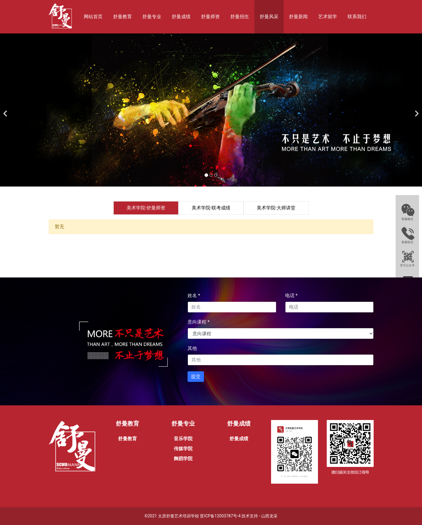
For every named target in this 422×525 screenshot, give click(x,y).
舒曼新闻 (298, 16)
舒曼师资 (210, 16)
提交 (195, 376)
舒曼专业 (151, 16)
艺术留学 (327, 16)
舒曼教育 (122, 16)
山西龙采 (269, 516)
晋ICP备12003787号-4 (220, 516)
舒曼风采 (269, 16)
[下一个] (416, 110)
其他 (192, 348)
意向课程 (199, 322)
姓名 (194, 295)
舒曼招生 (239, 16)
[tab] (145, 208)
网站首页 (93, 16)
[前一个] (6, 110)
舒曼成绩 (181, 16)
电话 (291, 295)
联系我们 (357, 16)
